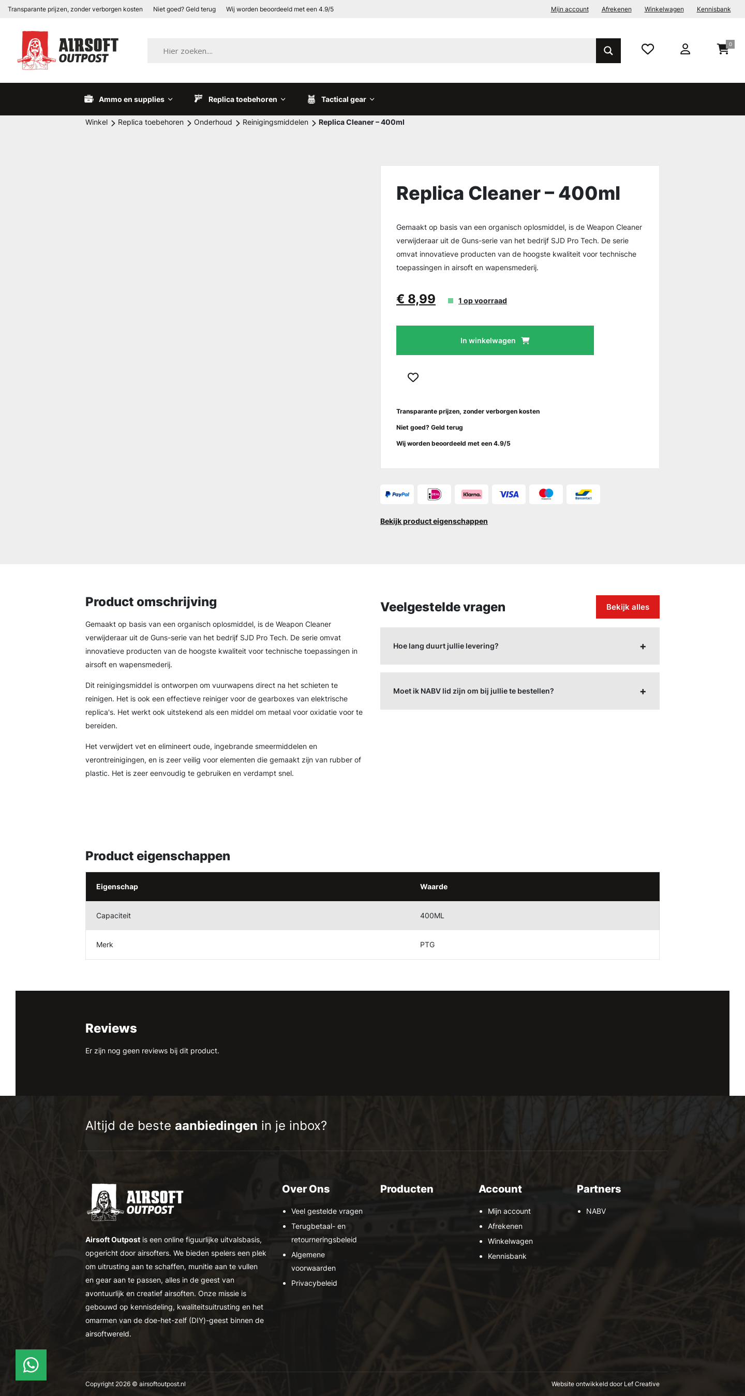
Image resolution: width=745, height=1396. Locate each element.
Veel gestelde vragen (327, 1211)
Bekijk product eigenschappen (434, 521)
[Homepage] (70, 50)
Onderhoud (213, 121)
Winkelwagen (664, 9)
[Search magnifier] (608, 50)
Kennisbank (714, 9)
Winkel (96, 121)
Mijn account (570, 9)
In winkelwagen (488, 340)
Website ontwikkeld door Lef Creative (606, 1384)
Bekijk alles (627, 607)
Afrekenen (617, 9)
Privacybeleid (314, 1283)
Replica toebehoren (151, 121)
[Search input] (384, 50)
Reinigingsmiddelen (275, 121)
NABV (596, 1211)
